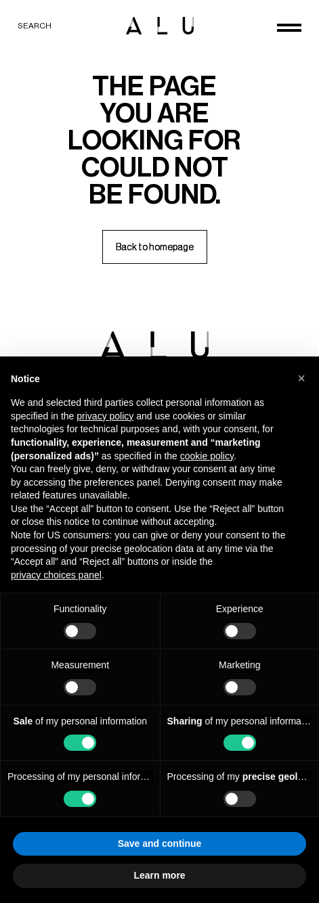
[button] (301, 378)
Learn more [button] (159, 875)
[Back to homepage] (154, 247)
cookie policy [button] (207, 455)
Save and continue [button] (160, 843)
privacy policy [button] (105, 416)
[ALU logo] (160, 25)
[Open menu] (289, 28)
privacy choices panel (56, 575)
